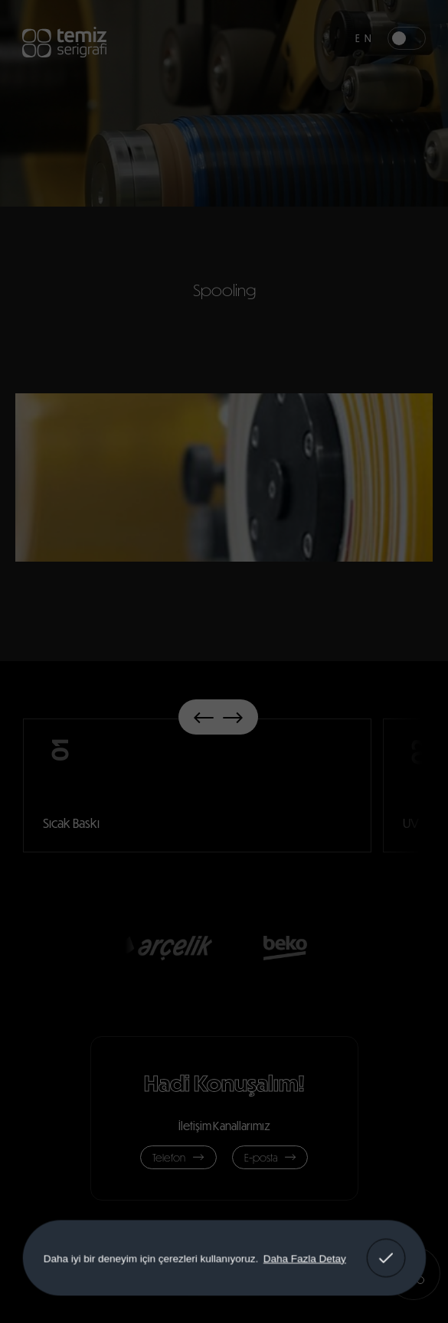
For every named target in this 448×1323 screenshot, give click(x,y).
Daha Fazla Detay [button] (304, 1257)
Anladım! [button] (386, 1247)
